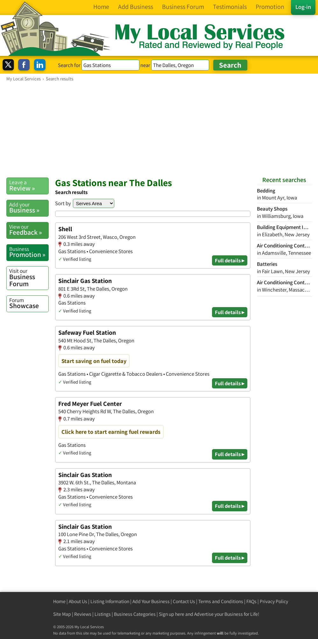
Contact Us (184, 601)
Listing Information (109, 601)
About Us (78, 601)
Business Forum (28, 277)
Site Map (62, 614)
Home (59, 601)
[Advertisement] (159, 129)
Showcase (28, 303)
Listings (103, 614)
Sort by (63, 203)
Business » (28, 208)
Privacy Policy (274, 601)
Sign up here (171, 614)
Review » (28, 185)
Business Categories (135, 614)
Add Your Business (151, 601)
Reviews (82, 614)
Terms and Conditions (220, 601)
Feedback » (28, 230)
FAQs (251, 601)
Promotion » (28, 252)
